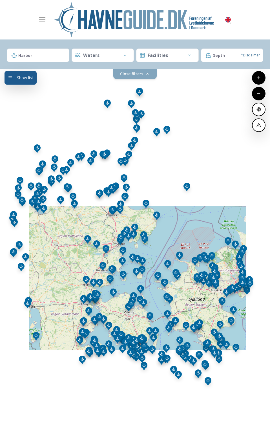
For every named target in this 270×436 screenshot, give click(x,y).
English (228, 20)
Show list (20, 77)
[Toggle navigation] (42, 20)
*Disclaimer (250, 55)
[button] (230, 23)
